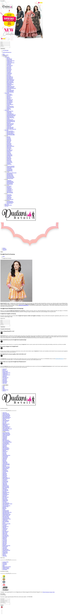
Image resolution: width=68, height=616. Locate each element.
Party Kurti (9, 187)
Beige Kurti (9, 157)
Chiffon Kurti (9, 168)
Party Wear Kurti (10, 65)
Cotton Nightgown (10, 104)
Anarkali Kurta (9, 73)
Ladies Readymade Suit (11, 121)
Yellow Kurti (9, 140)
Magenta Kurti (9, 145)
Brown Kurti (9, 144)
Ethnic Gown (9, 94)
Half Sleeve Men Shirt (10, 134)
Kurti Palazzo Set (10, 78)
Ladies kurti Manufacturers (23, 305)
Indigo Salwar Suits (10, 117)
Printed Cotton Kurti (10, 87)
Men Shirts (6, 130)
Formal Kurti (9, 191)
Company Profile (5, 55)
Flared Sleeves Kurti (10, 176)
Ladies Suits (7, 110)
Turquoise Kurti (5, 481)
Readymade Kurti (10, 201)
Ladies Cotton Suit (10, 128)
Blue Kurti (4, 460)
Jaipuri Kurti (9, 70)
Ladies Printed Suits (10, 92)
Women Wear (7, 93)
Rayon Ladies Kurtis (8, 205)
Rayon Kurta (9, 76)
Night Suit (4, 528)
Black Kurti (9, 141)
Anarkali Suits (9, 113)
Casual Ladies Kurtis (10, 90)
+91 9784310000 (5, 50)
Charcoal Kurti (9, 161)
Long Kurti (9, 72)
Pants (3, 388)
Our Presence (5, 564)
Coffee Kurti (9, 154)
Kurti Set (8, 58)
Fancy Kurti (9, 71)
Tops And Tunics (10, 95)
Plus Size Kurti (9, 59)
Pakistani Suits (9, 125)
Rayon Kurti (9, 68)
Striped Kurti (9, 194)
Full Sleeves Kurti (6, 486)
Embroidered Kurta (10, 84)
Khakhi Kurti (9, 160)
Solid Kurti (9, 163)
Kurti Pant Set (9, 69)
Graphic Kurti (9, 197)
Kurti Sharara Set (10, 79)
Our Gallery (5, 249)
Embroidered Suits (10, 111)
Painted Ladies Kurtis (6, 434)
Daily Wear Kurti (10, 192)
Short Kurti (9, 196)
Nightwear (8, 108)
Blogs (4, 566)
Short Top (8, 97)
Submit (2, 606)
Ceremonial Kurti (10, 190)
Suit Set (4, 523)
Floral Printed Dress (10, 106)
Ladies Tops (9, 126)
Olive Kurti (9, 156)
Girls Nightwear (9, 102)
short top (4, 391)
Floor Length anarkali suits (11, 129)
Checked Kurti (9, 195)
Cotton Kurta (9, 74)
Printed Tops (9, 103)
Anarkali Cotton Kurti (6, 375)
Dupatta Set (9, 96)
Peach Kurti (9, 153)
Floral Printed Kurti (10, 91)
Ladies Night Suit (6, 521)
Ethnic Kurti (9, 67)
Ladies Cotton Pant (10, 124)
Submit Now (3, 48)
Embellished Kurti (10, 181)
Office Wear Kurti (6, 448)
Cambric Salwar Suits (6, 515)
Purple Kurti (9, 139)
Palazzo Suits (9, 112)
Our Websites (5, 570)
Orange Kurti (9, 143)
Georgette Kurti (9, 170)
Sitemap (4, 248)
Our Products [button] (5, 56)
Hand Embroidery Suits (11, 120)
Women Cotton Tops (10, 107)
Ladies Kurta (9, 85)
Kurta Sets (8, 75)
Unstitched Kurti (9, 203)
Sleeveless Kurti (5, 500)
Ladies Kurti (7, 57)
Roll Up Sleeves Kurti (10, 177)
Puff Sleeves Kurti (10, 178)
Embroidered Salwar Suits (11, 115)
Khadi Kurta (9, 89)
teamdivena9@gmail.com (7, 52)
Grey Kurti (9, 149)
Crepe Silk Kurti (9, 169)
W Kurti (8, 105)
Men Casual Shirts (10, 131)
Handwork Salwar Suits (11, 116)
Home (4, 54)
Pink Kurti (8, 142)
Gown (4, 386)
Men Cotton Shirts (10, 133)
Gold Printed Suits (10, 119)
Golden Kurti (9, 158)
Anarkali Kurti (5, 374)
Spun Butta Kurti (10, 171)
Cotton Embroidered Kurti (11, 88)
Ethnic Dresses (9, 98)
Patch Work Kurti (10, 183)
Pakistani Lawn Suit (10, 123)
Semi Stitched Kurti (10, 202)
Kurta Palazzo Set (10, 77)
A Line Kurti (9, 66)
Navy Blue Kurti (9, 150)
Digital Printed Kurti (10, 182)
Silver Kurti (9, 159)
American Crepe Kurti (10, 166)
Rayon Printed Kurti (10, 82)
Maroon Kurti (9, 148)
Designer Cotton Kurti (6, 373)
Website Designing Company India (49, 592)
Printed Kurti (9, 180)
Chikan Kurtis (9, 83)
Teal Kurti (8, 152)
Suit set (4, 389)
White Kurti (9, 147)
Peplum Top (9, 109)
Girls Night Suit (9, 100)
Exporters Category (6, 569)
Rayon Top (9, 122)
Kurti (3, 387)
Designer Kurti (9, 60)
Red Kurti (4, 508)
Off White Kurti (5, 456)
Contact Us (4, 250)
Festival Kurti (9, 186)
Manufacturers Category (7, 567)
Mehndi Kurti (9, 151)
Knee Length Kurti (10, 199)
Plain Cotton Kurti (10, 81)
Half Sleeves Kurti (10, 175)
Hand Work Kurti (10, 184)
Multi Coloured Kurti (10, 146)
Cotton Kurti (9, 63)
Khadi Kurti (9, 64)
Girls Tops (6, 206)
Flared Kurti (9, 198)
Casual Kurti (9, 189)
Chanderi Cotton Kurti (10, 86)
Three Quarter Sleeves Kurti (11, 173)
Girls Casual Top (10, 101)
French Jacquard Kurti (10, 167)
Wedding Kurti (9, 188)
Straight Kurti (9, 164)
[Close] (1, 595)
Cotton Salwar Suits (10, 114)
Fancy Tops (7, 204)
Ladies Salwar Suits (10, 127)
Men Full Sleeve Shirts (11, 135)
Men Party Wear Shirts (11, 132)
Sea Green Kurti (9, 162)
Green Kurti (9, 138)
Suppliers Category (6, 568)
